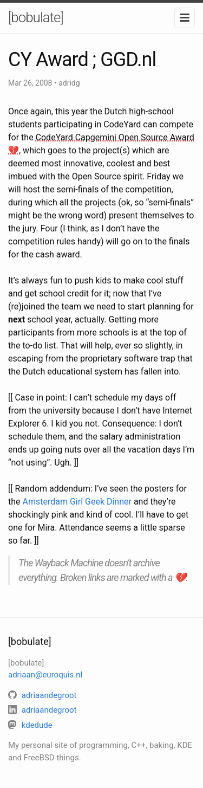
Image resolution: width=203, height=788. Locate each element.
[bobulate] (35, 17)
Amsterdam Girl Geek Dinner (77, 501)
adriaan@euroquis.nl (45, 675)
